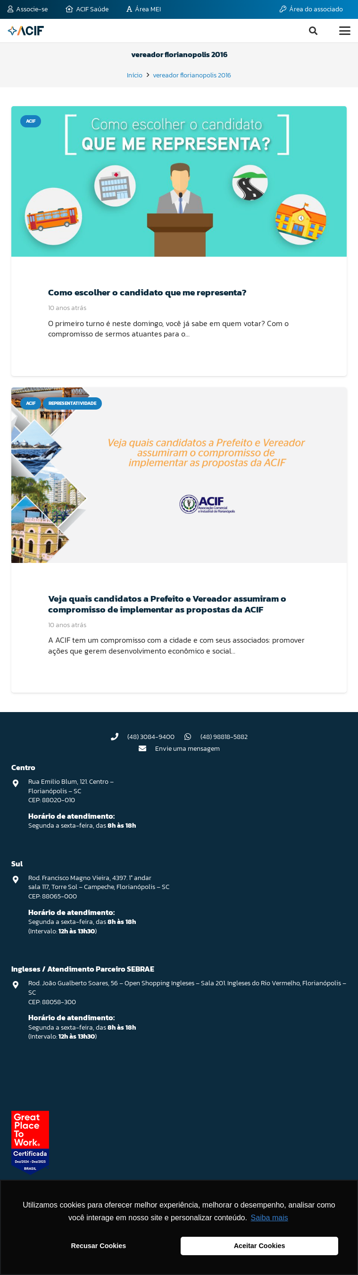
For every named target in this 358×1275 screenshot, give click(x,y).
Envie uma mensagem (187, 749)
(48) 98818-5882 (224, 737)
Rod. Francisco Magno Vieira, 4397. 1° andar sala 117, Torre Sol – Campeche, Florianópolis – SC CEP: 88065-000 (98, 887)
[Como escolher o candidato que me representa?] (179, 181)
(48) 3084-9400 (151, 737)
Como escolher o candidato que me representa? (147, 292)
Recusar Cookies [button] (98, 1246)
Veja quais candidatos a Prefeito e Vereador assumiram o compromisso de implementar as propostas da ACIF (167, 604)
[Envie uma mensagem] (146, 748)
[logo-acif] (26, 30)
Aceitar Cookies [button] (259, 1246)
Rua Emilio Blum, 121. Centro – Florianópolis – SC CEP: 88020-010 (71, 791)
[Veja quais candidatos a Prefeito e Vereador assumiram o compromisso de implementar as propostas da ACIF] (179, 475)
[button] (313, 30)
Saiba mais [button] (269, 1218)
